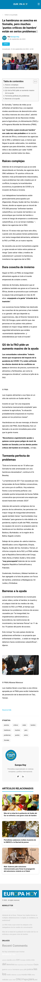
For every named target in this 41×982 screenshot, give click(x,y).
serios (26, 735)
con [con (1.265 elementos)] (18, 959)
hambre (33, 725)
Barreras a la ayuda (12, 98)
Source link (6, 710)
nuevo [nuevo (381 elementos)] (10, 979)
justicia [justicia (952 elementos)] (30, 969)
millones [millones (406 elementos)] (13, 975)
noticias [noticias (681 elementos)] (5, 979)
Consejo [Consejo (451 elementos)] (22, 960)
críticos (15, 725)
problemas (7, 735)
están (24, 725)
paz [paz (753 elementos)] (36, 980)
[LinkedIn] (23, 776)
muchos (17, 730)
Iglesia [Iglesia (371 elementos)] (22, 969)
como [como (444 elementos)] (14, 960)
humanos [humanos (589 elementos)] (16, 969)
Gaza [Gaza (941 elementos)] (36, 964)
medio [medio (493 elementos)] (9, 975)
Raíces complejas (11, 85)
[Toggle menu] (38, 4)
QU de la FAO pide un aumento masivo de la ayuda (19, 91)
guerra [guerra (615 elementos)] (4, 969)
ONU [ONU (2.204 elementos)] (19, 979)
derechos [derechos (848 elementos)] (11, 964)
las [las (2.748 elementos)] (35, 969)
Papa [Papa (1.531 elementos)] (25, 979)
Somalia (6, 740)
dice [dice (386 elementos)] (16, 964)
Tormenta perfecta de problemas (17, 96)
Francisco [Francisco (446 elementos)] (30, 964)
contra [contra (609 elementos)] (28, 960)
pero (25, 730)
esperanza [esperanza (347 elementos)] (21, 964)
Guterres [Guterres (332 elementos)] (10, 969)
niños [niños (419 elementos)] (33, 975)
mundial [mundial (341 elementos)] (19, 974)
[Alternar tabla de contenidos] (34, 81)
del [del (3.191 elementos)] (4, 964)
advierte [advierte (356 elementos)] (4, 960)
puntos (17, 735)
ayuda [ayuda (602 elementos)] (9, 960)
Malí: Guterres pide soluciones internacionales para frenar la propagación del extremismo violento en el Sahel (19, 869)
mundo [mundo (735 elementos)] (24, 975)
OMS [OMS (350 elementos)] (14, 979)
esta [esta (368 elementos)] (25, 964)
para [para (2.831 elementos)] (31, 979)
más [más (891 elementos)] (29, 974)
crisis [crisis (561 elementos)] (33, 960)
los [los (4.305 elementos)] (4, 974)
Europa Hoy (15, 37)
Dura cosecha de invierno (14, 87)
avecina (6, 725)
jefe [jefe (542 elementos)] (25, 969)
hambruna (7, 730)
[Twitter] (18, 776)
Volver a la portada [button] (9, 15)
